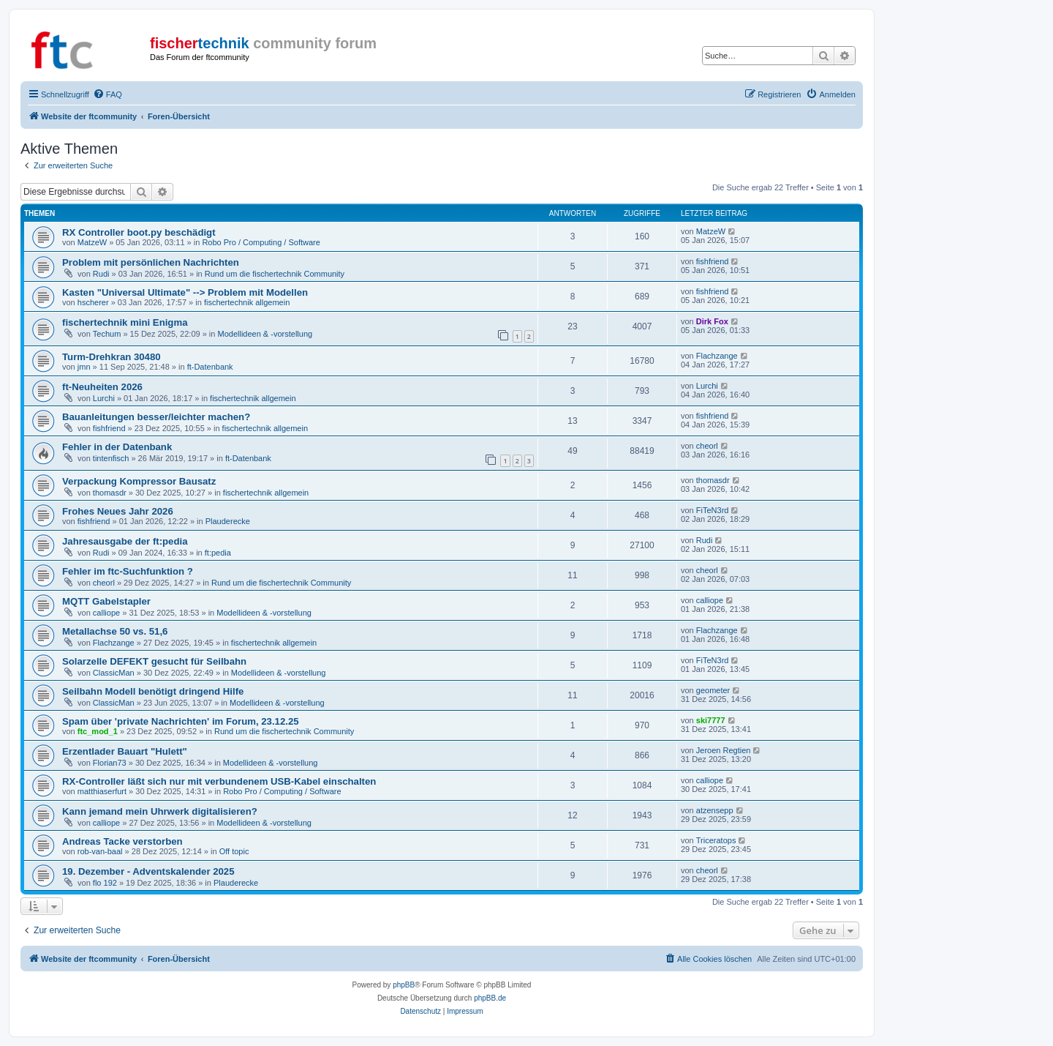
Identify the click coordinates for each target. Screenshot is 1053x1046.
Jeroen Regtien (723, 750)
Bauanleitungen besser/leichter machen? (156, 416)
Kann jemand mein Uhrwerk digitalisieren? (159, 811)
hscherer (93, 302)
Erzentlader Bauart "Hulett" (124, 751)
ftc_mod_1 (98, 731)
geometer (713, 690)
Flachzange (717, 355)
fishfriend (712, 261)
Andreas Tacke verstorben (122, 841)
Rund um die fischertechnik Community (274, 273)
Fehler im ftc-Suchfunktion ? (127, 571)
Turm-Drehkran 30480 (111, 356)
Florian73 (110, 762)
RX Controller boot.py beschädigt (139, 232)
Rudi (101, 273)
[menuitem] (107, 94)
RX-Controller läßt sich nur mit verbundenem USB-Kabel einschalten (219, 781)
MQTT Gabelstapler (106, 601)
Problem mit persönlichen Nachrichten (150, 262)
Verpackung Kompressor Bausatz (139, 481)
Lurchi (104, 398)
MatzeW (92, 242)
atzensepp (714, 810)
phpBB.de (490, 998)
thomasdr (110, 492)
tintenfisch (111, 458)
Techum (107, 333)
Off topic (234, 851)
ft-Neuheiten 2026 (102, 386)
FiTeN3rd (712, 510)
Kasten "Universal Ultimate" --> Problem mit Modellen (185, 292)
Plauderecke (227, 521)
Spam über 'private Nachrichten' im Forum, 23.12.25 (180, 721)
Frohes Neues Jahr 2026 (117, 511)
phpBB (404, 985)
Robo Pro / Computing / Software (261, 242)
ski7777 (710, 720)
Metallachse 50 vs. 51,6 (114, 631)
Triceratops (716, 840)
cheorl (707, 445)
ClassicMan (114, 672)
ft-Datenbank (210, 366)
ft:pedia (218, 552)
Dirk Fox (712, 321)
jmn (84, 366)
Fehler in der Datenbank (117, 446)
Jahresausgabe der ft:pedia (125, 541)
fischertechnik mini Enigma (124, 322)
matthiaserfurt (102, 791)
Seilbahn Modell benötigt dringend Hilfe (153, 691)
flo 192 (105, 882)
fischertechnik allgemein (247, 302)
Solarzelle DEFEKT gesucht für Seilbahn (154, 661)
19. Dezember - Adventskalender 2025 (148, 871)
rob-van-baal (100, 851)
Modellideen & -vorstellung (265, 333)
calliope (106, 612)
